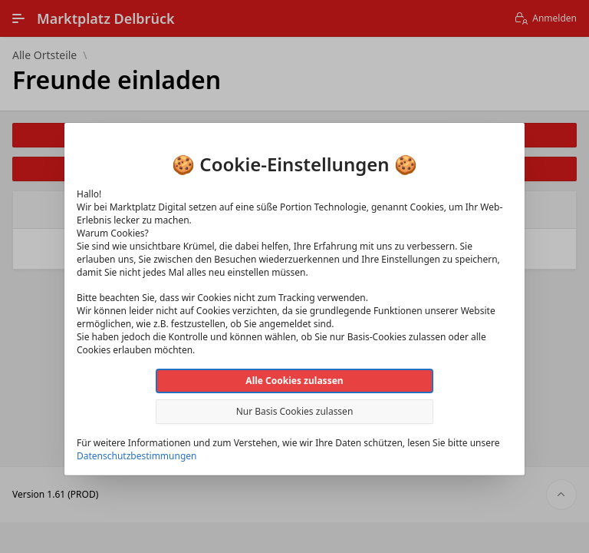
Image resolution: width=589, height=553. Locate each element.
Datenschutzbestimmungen (136, 455)
